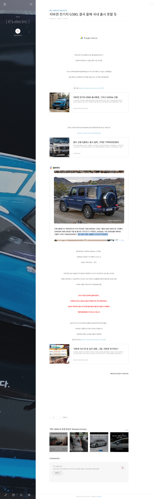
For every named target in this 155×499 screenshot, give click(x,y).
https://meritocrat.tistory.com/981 (99, 340)
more (133, 430)
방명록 (14, 495)
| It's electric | (18, 21)
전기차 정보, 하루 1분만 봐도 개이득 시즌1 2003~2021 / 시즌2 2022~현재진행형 (82, 469)
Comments (61, 458)
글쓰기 (6, 495)
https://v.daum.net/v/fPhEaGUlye (95, 133)
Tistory (106, 496)
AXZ (95, 496)
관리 (29, 495)
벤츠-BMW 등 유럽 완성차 (64, 11)
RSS (21, 495)
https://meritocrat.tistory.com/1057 (98, 88)
